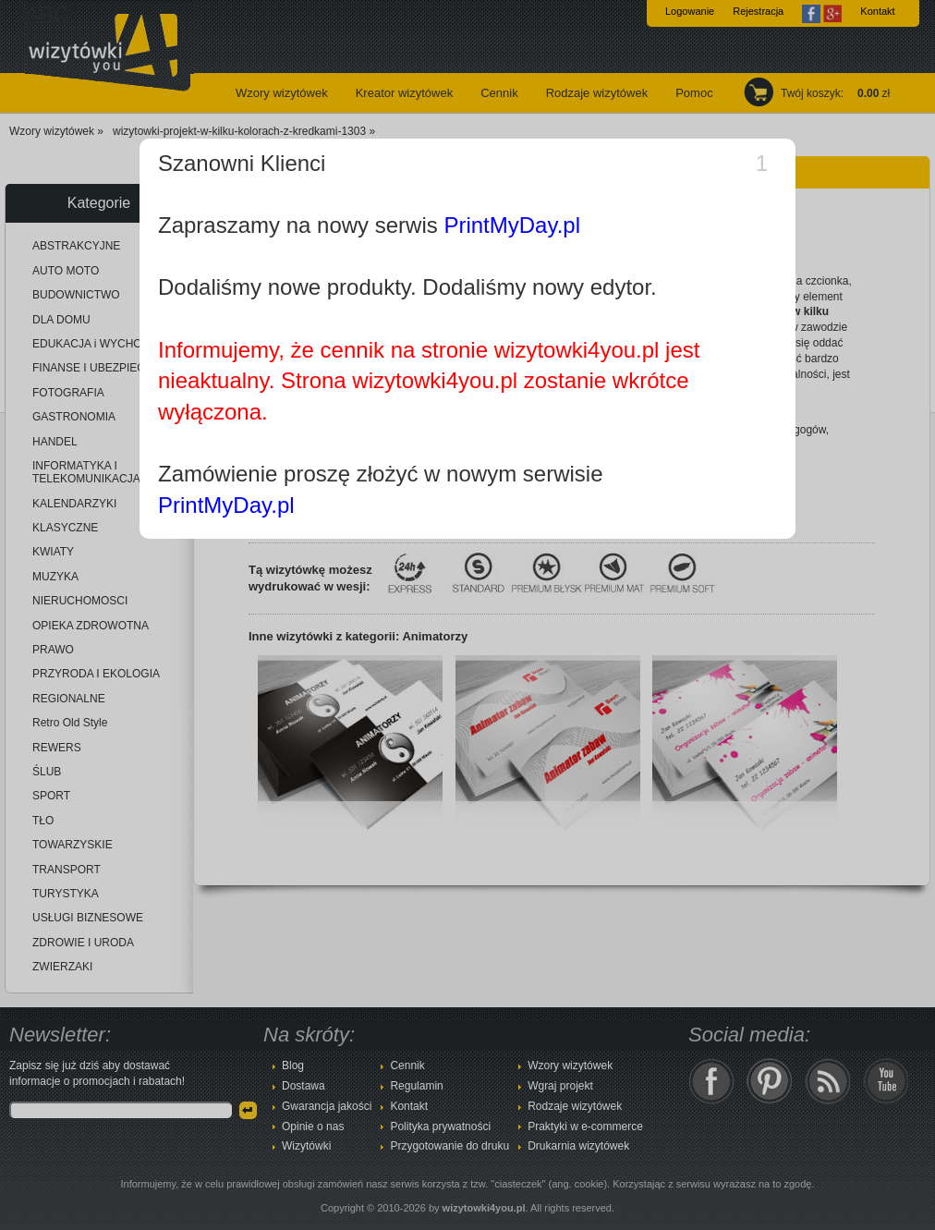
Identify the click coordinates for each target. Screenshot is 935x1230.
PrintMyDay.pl (511, 225)
